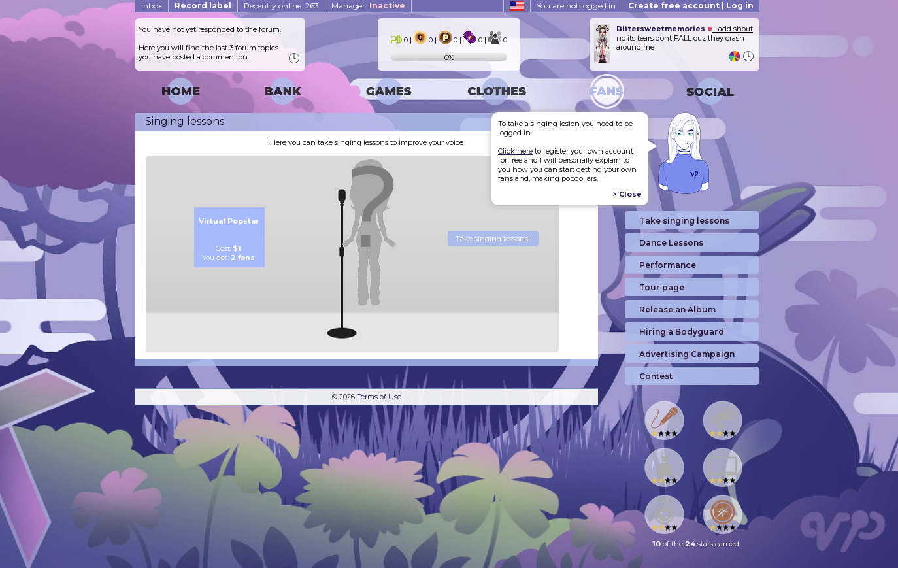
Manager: (368, 5)
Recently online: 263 (281, 5)
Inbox (151, 5)
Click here (515, 151)
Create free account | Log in (691, 5)
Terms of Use (379, 396)
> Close (627, 194)
